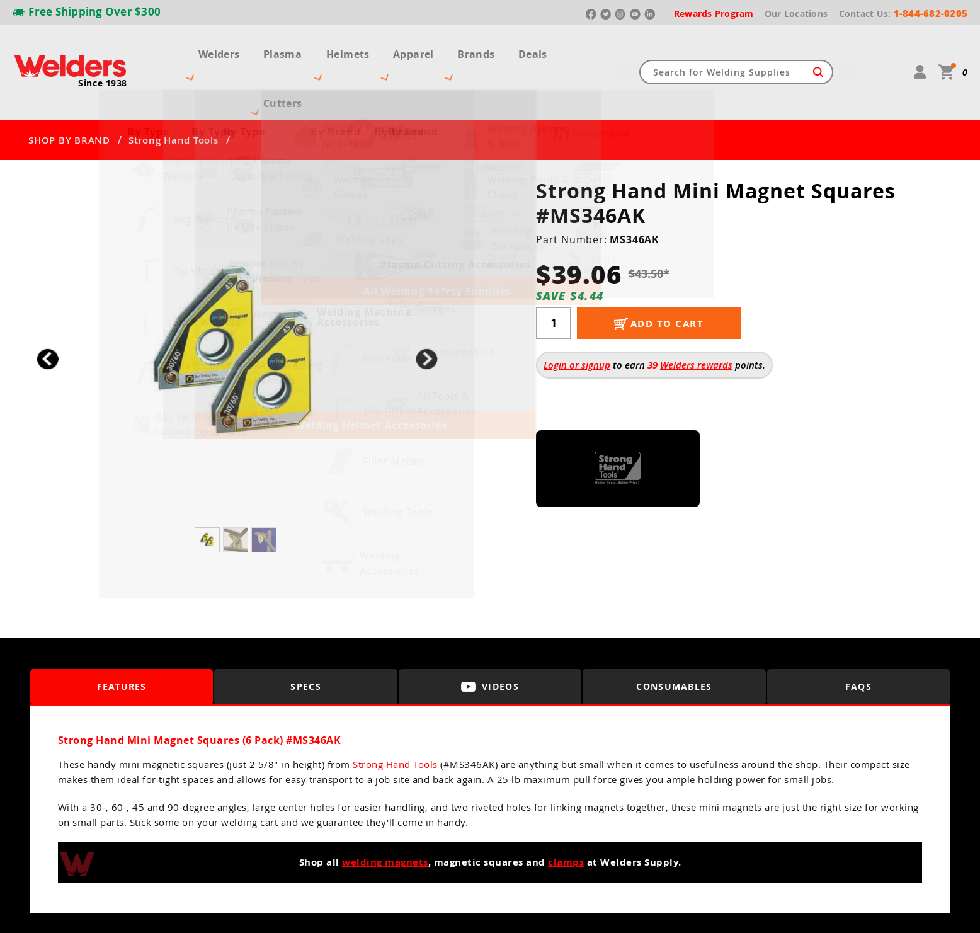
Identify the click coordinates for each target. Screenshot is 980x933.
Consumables (674, 641)
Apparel (430, 49)
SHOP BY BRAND (69, 94)
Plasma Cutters (286, 49)
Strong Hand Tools (173, 94)
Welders (206, 49)
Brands (491, 49)
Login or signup (577, 319)
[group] (237, 310)
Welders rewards (696, 319)
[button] (427, 313)
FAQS (858, 641)
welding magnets (385, 816)
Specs (306, 641)
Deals (545, 49)
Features (122, 641)
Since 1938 (102, 60)
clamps (566, 816)
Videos (490, 641)
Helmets (368, 49)
